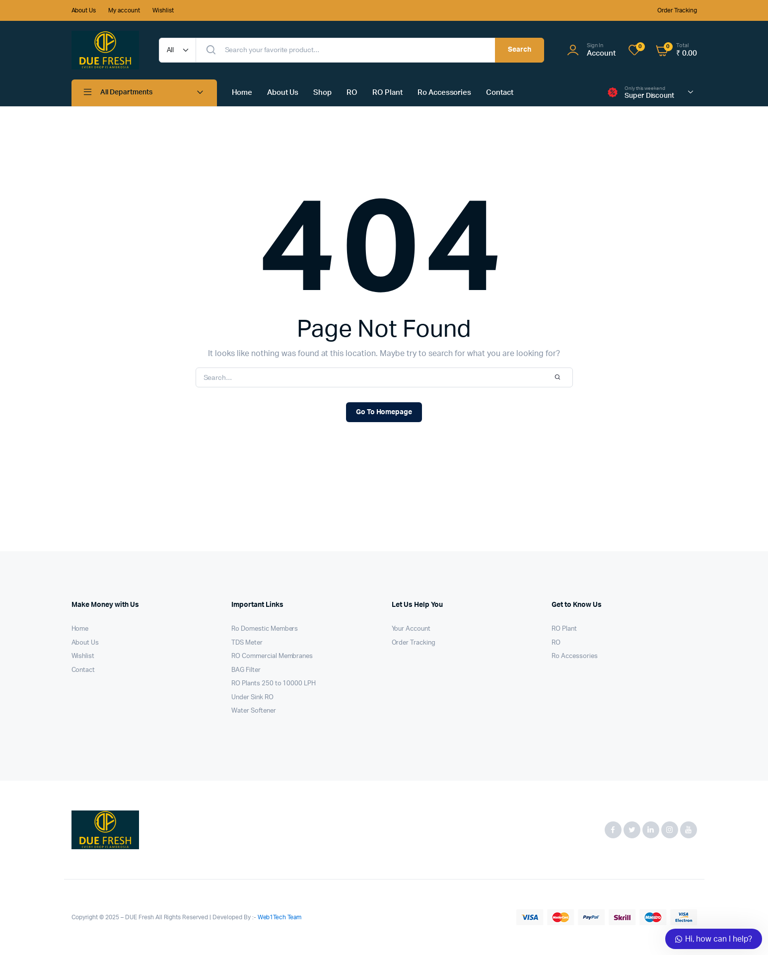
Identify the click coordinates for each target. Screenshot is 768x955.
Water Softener (253, 711)
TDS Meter (247, 643)
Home (242, 92)
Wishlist (163, 10)
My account (124, 10)
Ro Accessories (445, 92)
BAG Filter (246, 670)
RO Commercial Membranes (272, 656)
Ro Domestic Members (264, 629)
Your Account (411, 629)
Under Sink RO (252, 697)
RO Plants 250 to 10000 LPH (273, 683)
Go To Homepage (384, 412)
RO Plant (387, 92)
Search (519, 49)
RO (352, 92)
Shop (322, 92)
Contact (499, 92)
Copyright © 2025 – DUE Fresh (113, 917)
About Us (83, 10)
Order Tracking (677, 10)
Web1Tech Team (279, 917)
